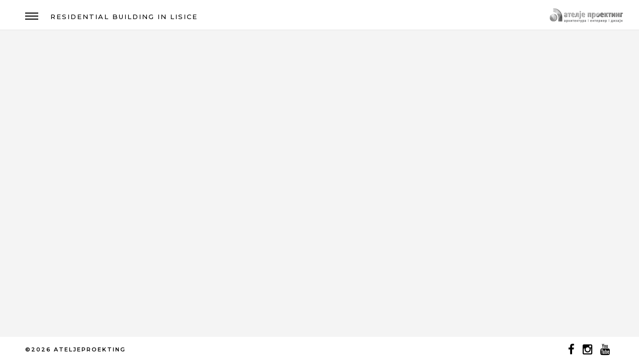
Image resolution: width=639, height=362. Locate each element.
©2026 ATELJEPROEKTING (75, 349)
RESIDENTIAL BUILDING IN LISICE (124, 17)
